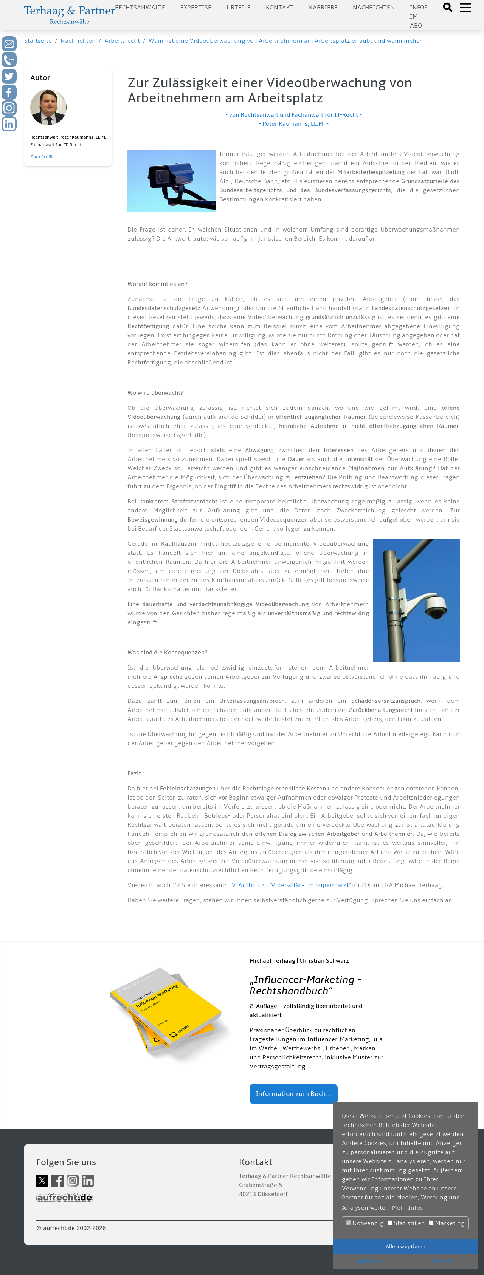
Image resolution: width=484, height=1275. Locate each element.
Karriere (323, 7)
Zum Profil (41, 157)
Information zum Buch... (294, 1094)
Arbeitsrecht (122, 41)
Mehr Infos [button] (407, 1208)
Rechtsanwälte (140, 7)
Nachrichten (374, 7)
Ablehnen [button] (441, 1261)
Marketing (447, 1223)
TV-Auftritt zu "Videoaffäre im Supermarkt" (289, 885)
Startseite (38, 41)
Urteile (238, 7)
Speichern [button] (369, 1261)
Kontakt (280, 7)
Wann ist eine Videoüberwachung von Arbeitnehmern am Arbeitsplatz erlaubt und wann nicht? (285, 41)
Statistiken (406, 1223)
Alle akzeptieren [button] (405, 1246)
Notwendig (365, 1223)
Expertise (195, 7)
